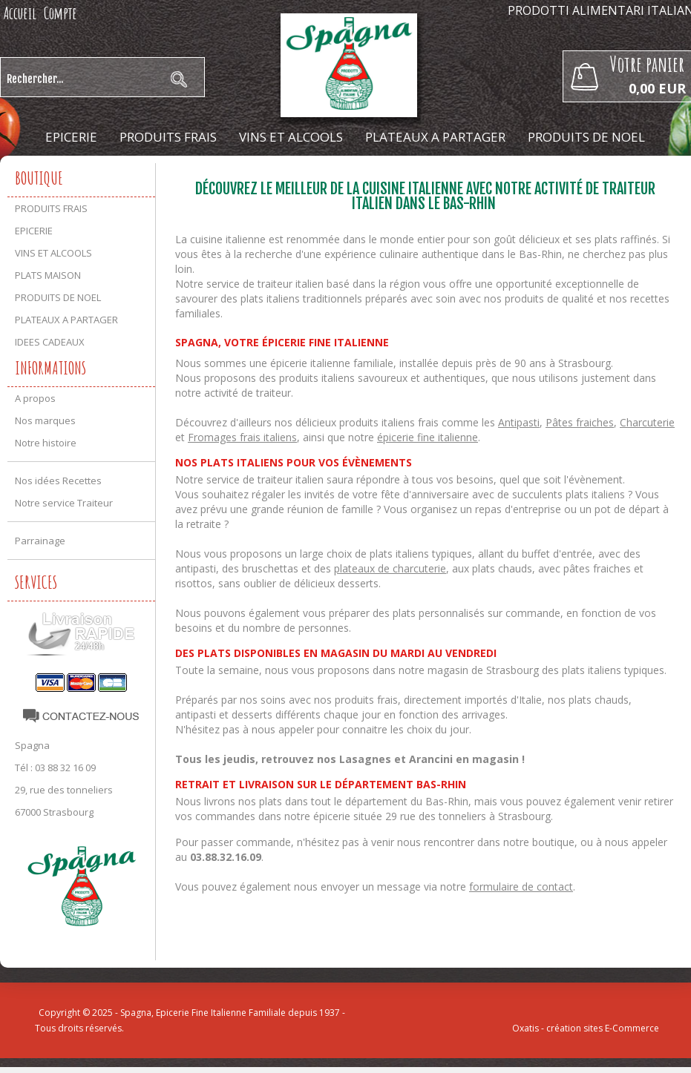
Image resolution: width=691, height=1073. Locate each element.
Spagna (32, 745)
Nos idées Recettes (58, 480)
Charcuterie (647, 422)
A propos (35, 398)
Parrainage (40, 540)
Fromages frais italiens (242, 437)
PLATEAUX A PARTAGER (435, 136)
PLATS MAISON (48, 275)
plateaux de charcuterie (390, 568)
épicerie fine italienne (427, 437)
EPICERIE (71, 136)
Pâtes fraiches (580, 422)
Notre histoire (45, 442)
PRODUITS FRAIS (168, 136)
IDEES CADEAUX (345, 173)
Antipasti (519, 422)
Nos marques (45, 420)
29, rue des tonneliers (64, 789)
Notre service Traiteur (64, 502)
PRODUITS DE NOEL (586, 136)
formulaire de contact (521, 886)
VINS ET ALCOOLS (291, 136)
